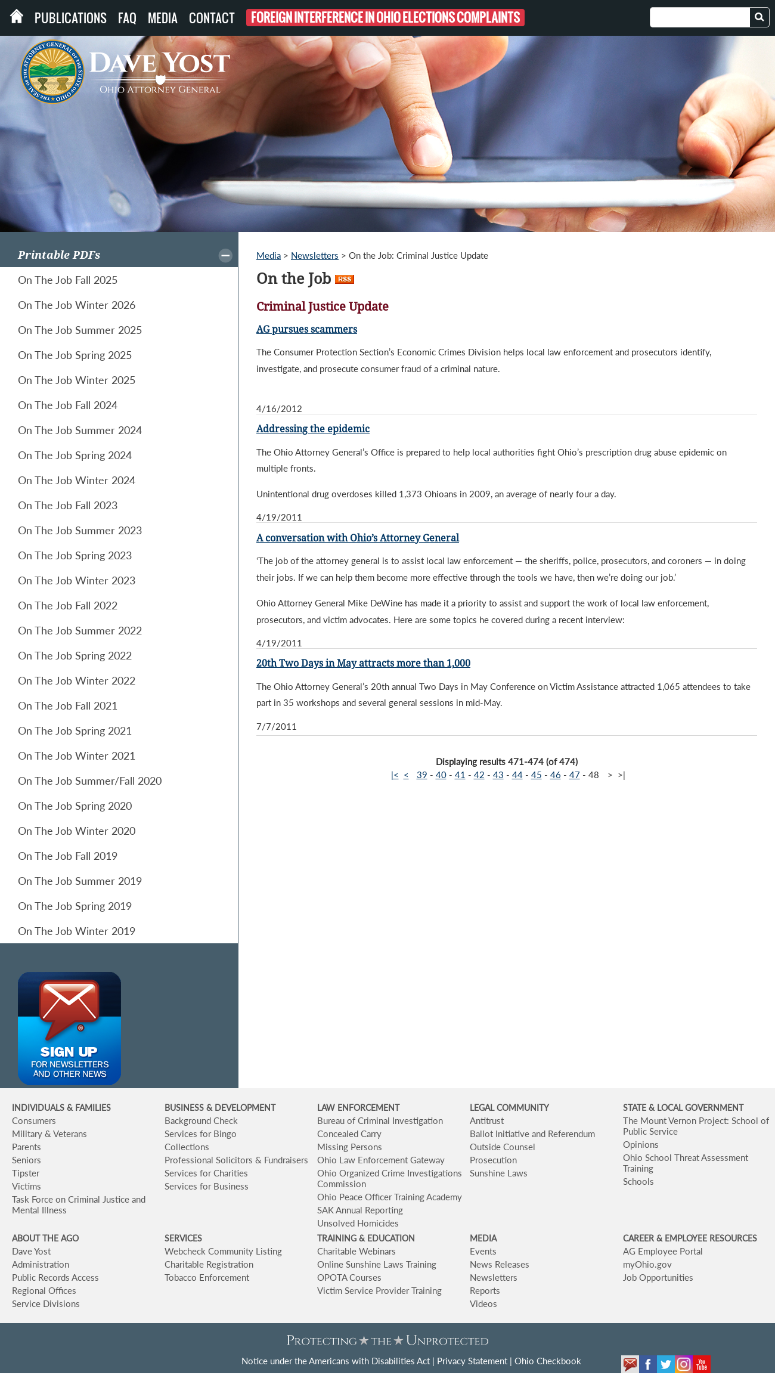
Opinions (641, 1144)
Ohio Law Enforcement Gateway (381, 1159)
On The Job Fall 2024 (67, 404)
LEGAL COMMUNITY (509, 1108)
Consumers (34, 1120)
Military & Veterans (49, 1133)
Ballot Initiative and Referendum (532, 1133)
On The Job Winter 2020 (76, 830)
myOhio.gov (647, 1264)
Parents (26, 1146)
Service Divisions (46, 1303)
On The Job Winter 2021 (76, 755)
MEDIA (483, 1238)
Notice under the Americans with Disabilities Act (335, 1360)
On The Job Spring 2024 (75, 455)
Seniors (26, 1159)
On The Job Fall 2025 (67, 279)
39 (422, 774)
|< (395, 774)
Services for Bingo (201, 1133)
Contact (212, 18)
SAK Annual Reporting (360, 1209)
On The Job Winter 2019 (76, 930)
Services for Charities (206, 1172)
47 (574, 774)
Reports (485, 1290)
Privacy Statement (472, 1360)
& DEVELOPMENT (240, 1108)
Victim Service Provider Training (379, 1290)
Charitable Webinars (356, 1251)
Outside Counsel (502, 1146)
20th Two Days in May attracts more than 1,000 (363, 663)
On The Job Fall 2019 (67, 855)
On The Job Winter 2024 (76, 480)
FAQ (127, 18)
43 (498, 774)
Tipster (25, 1172)
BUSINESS (185, 1108)
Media (163, 18)
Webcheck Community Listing (223, 1251)
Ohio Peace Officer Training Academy (389, 1196)
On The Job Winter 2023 (76, 580)
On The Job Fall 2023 (67, 505)
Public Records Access (55, 1277)
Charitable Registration (209, 1264)
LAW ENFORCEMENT (358, 1108)
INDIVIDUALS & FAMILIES (61, 1108)
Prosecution (493, 1159)
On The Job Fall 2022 (67, 605)
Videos (483, 1303)
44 (517, 774)
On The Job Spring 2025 (75, 354)
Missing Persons (349, 1146)
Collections (187, 1146)
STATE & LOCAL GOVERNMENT (683, 1108)
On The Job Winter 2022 (76, 680)
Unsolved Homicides (358, 1223)
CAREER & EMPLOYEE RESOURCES (690, 1238)
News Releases (499, 1264)
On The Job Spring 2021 (75, 730)
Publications (71, 18)
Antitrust (487, 1120)
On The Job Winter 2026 (76, 304)
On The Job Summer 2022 (80, 630)
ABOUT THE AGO (45, 1238)
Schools (638, 1181)
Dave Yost (31, 1251)
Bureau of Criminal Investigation (380, 1120)
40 (441, 774)
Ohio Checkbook (547, 1360)
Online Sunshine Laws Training (376, 1264)
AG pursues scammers (306, 329)
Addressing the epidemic (313, 429)
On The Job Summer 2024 (80, 429)
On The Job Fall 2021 (67, 705)
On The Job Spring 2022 (75, 655)
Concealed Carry (349, 1133)
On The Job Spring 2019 (75, 905)
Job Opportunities (658, 1277)
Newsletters (315, 255)
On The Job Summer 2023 (80, 530)
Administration (40, 1264)
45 (536, 774)
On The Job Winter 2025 (76, 379)
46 (555, 774)
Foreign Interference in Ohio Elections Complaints (385, 17)
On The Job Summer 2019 (80, 880)
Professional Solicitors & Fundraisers (236, 1159)
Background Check (201, 1120)
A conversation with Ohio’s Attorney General (357, 538)
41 (460, 774)
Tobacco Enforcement (207, 1277)
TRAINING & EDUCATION (366, 1238)
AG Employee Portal (663, 1251)
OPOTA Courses (349, 1277)
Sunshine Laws (499, 1172)
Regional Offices (44, 1290)
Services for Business (207, 1186)
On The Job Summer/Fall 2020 (90, 780)
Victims (26, 1186)
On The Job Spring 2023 (75, 555)
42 (479, 774)
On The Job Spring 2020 (75, 805)
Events (483, 1251)
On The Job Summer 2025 (80, 329)
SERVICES (183, 1238)
